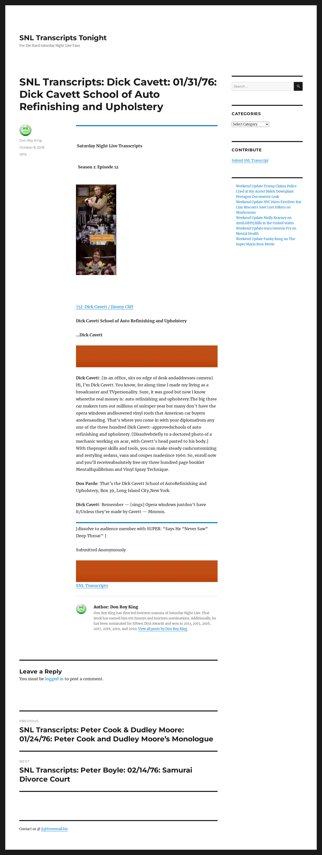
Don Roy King (30, 140)
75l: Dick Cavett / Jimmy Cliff (104, 306)
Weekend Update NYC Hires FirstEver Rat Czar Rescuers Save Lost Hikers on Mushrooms (268, 207)
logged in (54, 678)
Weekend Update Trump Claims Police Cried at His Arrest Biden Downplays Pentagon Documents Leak (266, 191)
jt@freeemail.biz (54, 829)
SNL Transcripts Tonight (63, 37)
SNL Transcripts (92, 585)
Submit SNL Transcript (250, 160)
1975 (22, 154)
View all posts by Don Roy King (162, 629)
